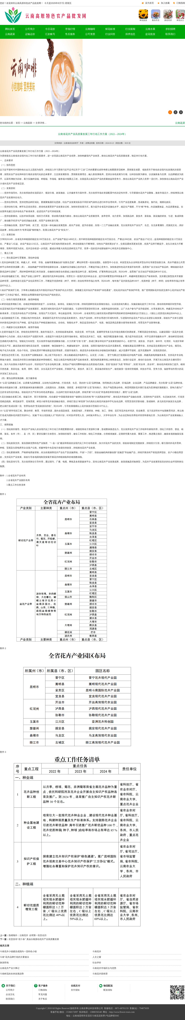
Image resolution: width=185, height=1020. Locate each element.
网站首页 (10, 29)
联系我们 (170, 34)
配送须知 (107, 990)
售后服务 (70, 34)
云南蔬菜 (10, 34)
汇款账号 (50, 34)
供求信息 (130, 34)
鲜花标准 (110, 29)
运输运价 (30, 34)
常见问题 (42, 994)
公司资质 (90, 34)
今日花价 (50, 29)
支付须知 (75, 990)
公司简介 (30, 29)
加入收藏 (165, 3)
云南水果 (150, 29)
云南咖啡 (90, 29)
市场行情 (70, 29)
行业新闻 (130, 29)
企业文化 (10, 994)
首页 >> (19, 123)
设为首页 (149, 3)
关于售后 (42, 999)
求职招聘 (170, 29)
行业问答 (110, 34)
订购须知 (42, 990)
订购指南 (180, 3)
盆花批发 (150, 34)
